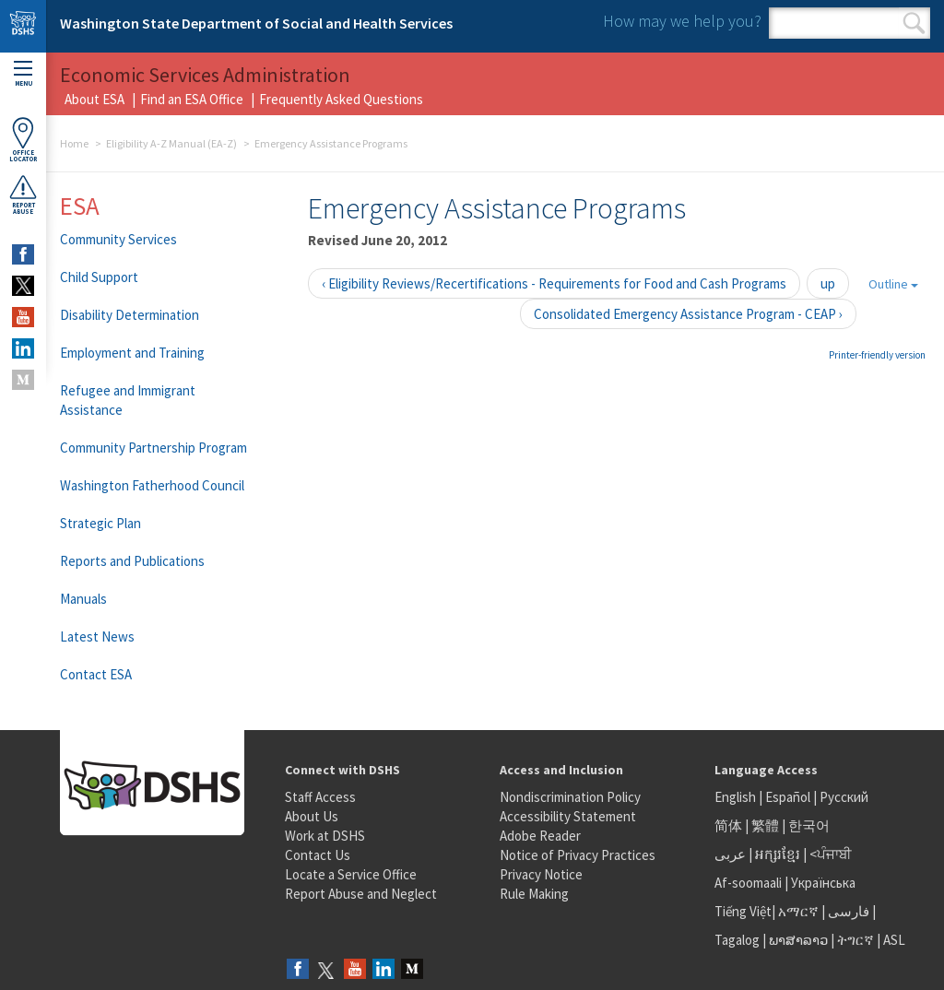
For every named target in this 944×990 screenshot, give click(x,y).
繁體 (766, 825)
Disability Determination (129, 315)
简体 (728, 825)
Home (74, 143)
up (827, 283)
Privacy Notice (541, 874)
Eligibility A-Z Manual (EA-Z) (171, 143)
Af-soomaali (748, 882)
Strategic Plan (100, 523)
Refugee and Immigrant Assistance (127, 400)
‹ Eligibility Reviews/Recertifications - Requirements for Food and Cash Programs (554, 283)
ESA (80, 205)
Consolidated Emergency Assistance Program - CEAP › (688, 314)
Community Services (118, 239)
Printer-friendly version (877, 354)
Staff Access (320, 797)
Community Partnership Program (153, 447)
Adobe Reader (540, 835)
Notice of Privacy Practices (577, 855)
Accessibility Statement (568, 816)
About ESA (94, 99)
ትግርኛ (855, 940)
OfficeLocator (23, 139)
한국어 (809, 825)
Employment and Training (132, 352)
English (736, 797)
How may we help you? (682, 20)
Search (914, 23)
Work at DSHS (325, 835)
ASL (894, 940)
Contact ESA (96, 674)
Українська (823, 882)
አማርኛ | (801, 911)
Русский (844, 797)
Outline (893, 284)
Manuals (83, 598)
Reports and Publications (132, 561)
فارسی (847, 911)
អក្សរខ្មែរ (777, 854)
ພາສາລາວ (798, 940)
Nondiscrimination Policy (570, 797)
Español (787, 797)
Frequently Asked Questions (341, 99)
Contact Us (317, 855)
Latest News (97, 636)
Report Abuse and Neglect (361, 893)
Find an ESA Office (191, 99)
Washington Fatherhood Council (152, 485)
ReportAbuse (23, 194)
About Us (311, 816)
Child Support (99, 277)
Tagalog (737, 940)
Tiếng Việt (743, 911)
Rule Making (534, 893)
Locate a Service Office (351, 874)
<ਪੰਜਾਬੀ (830, 854)
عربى (730, 854)
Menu (23, 74)
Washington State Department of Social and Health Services (256, 23)
